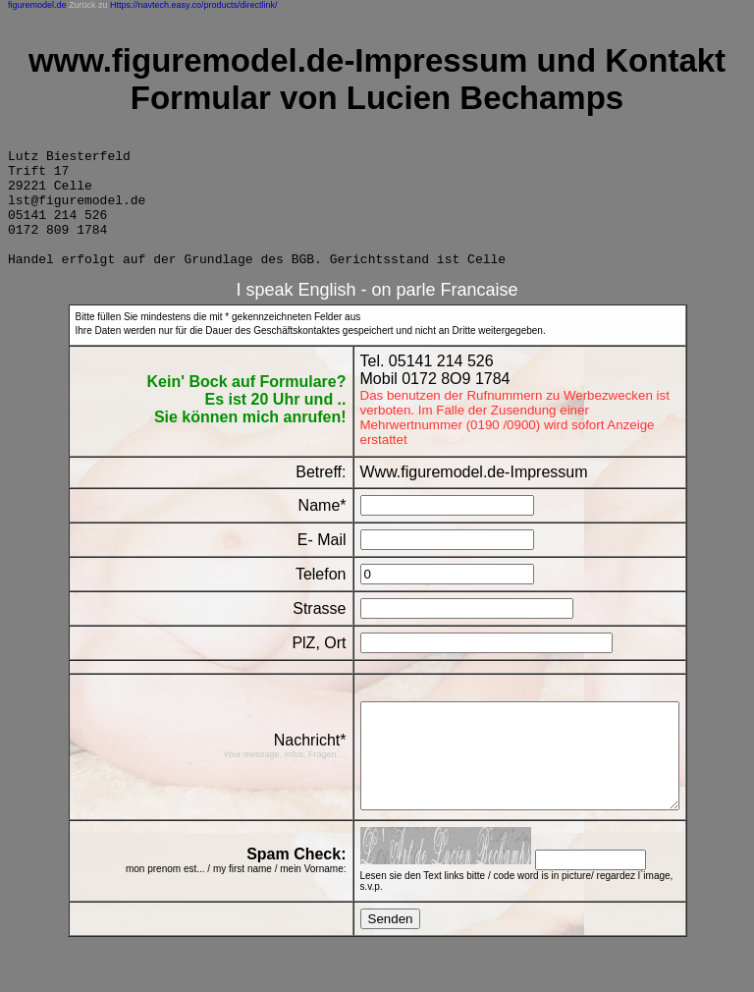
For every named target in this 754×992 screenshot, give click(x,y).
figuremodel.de (37, 5)
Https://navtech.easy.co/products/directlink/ (193, 5)
